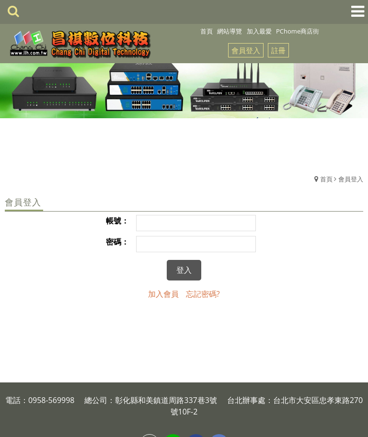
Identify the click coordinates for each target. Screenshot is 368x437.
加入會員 (163, 294)
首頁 (326, 179)
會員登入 (245, 50)
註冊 (278, 50)
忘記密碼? (203, 294)
